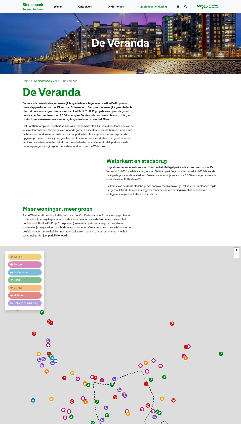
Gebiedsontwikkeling (153, 6)
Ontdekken (85, 6)
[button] (85, 383)
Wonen (58, 6)
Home (26, 81)
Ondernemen (116, 6)
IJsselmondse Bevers (87, 138)
